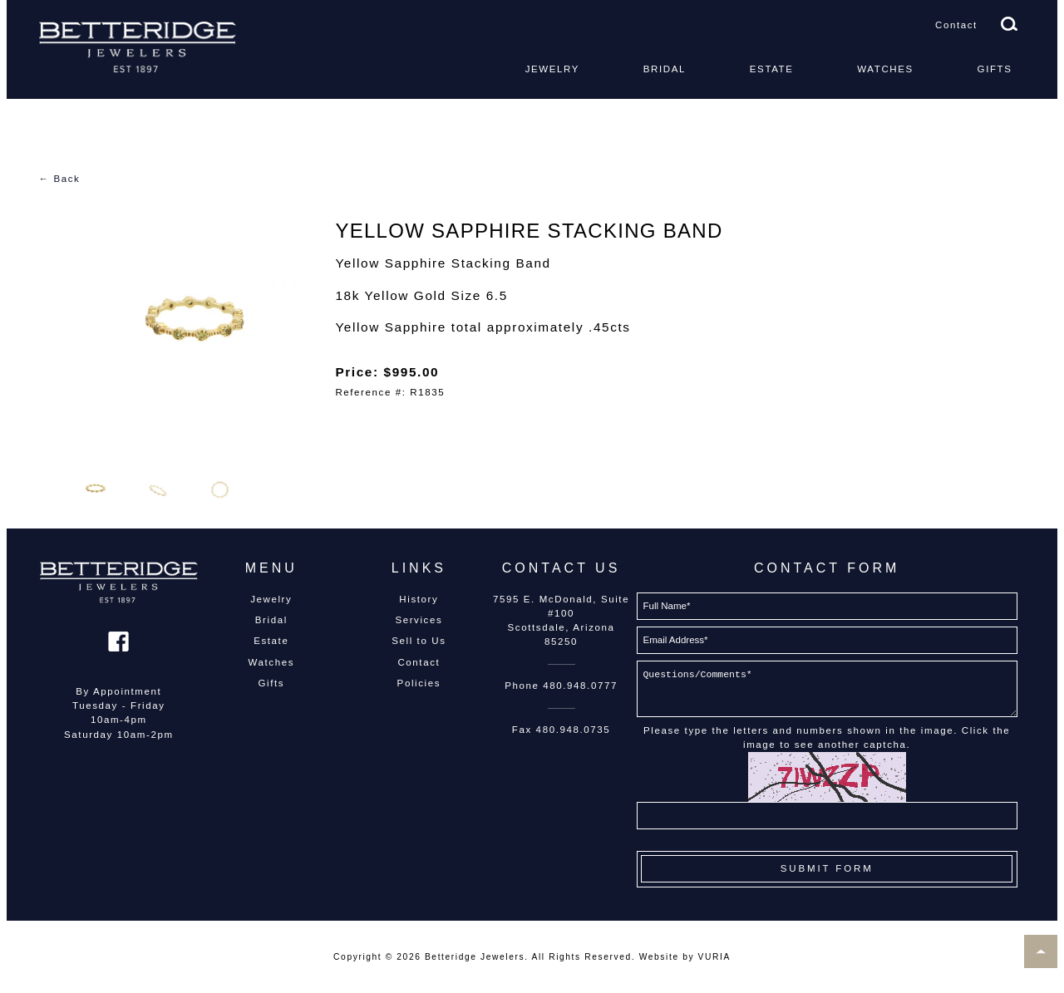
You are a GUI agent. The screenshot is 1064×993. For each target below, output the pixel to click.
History (418, 599)
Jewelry (552, 69)
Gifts (995, 69)
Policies (419, 683)
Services (418, 620)
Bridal (664, 69)
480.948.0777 (580, 686)
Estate (772, 69)
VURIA (714, 956)
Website (659, 956)
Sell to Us (419, 641)
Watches (885, 69)
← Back (60, 179)
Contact (956, 25)
